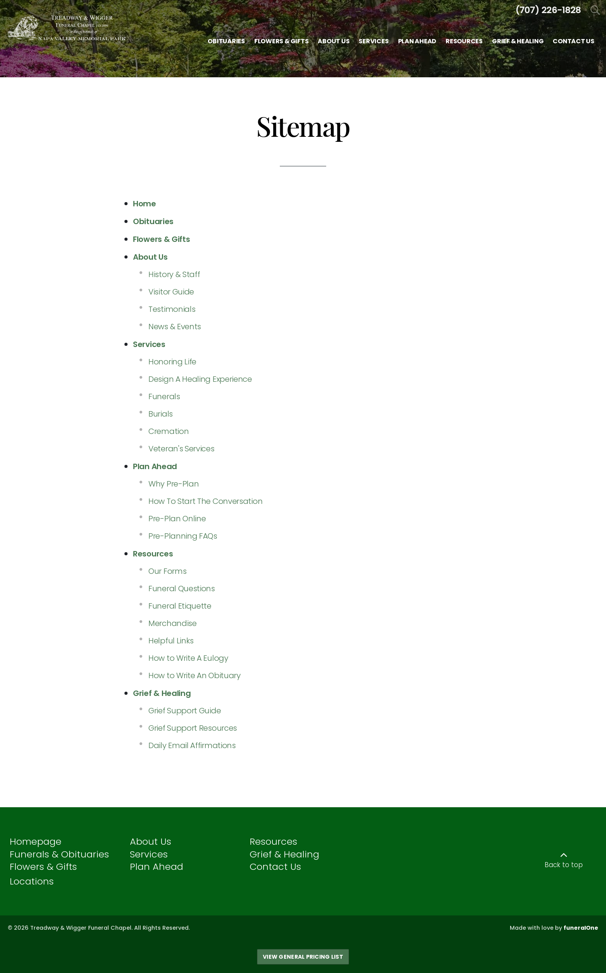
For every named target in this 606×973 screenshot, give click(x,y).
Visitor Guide (171, 291)
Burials (160, 413)
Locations (32, 881)
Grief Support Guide (184, 710)
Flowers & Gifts (43, 866)
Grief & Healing (284, 854)
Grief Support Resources (192, 728)
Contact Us (275, 866)
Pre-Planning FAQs (182, 536)
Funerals (164, 396)
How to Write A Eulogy (188, 658)
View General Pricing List (303, 957)
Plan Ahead (156, 866)
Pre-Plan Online (177, 518)
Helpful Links (171, 640)
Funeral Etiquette (179, 605)
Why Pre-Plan (173, 483)
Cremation (168, 431)
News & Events (174, 326)
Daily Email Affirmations (192, 745)
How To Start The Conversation (205, 501)
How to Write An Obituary (194, 675)
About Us (150, 841)
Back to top (564, 864)
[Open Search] (595, 10)
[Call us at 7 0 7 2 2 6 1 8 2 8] (548, 10)
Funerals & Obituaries (59, 854)
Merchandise (172, 623)
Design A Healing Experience (200, 379)
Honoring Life (172, 361)
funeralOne (580, 928)
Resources (273, 841)
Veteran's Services (181, 448)
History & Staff (174, 274)
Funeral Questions (181, 588)
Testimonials (171, 309)
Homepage (35, 841)
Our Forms (167, 571)
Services (149, 854)
